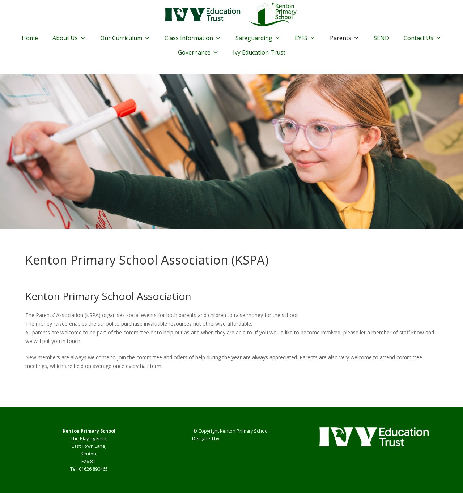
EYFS (305, 38)
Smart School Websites (245, 439)
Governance (198, 52)
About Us (69, 38)
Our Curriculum (125, 38)
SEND (381, 38)
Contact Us (422, 38)
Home (30, 38)
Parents (344, 38)
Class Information (193, 38)
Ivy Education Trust (259, 52)
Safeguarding (257, 38)
